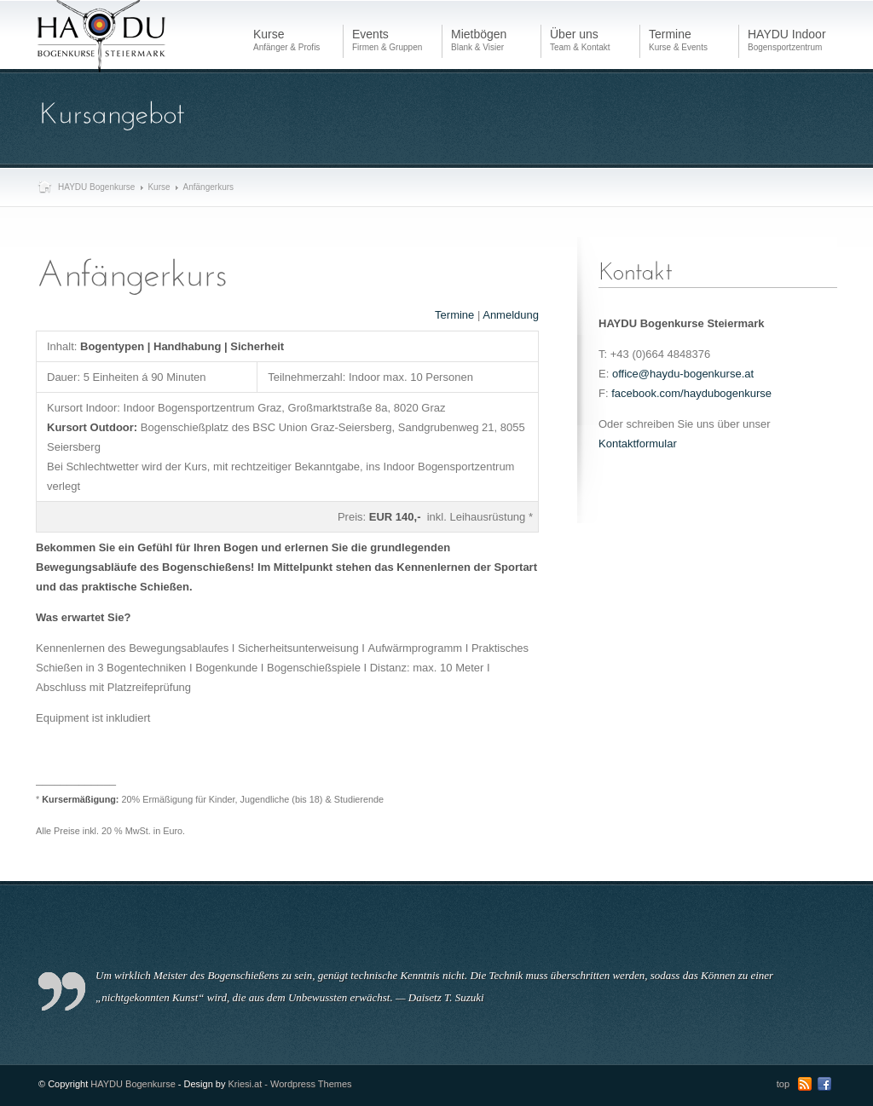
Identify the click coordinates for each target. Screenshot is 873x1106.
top (783, 1084)
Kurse (158, 187)
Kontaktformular (637, 443)
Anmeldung (511, 314)
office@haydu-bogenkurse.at (683, 373)
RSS (805, 1084)
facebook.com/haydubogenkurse (691, 393)
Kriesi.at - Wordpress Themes (290, 1084)
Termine (454, 314)
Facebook (824, 1084)
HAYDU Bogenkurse (96, 187)
